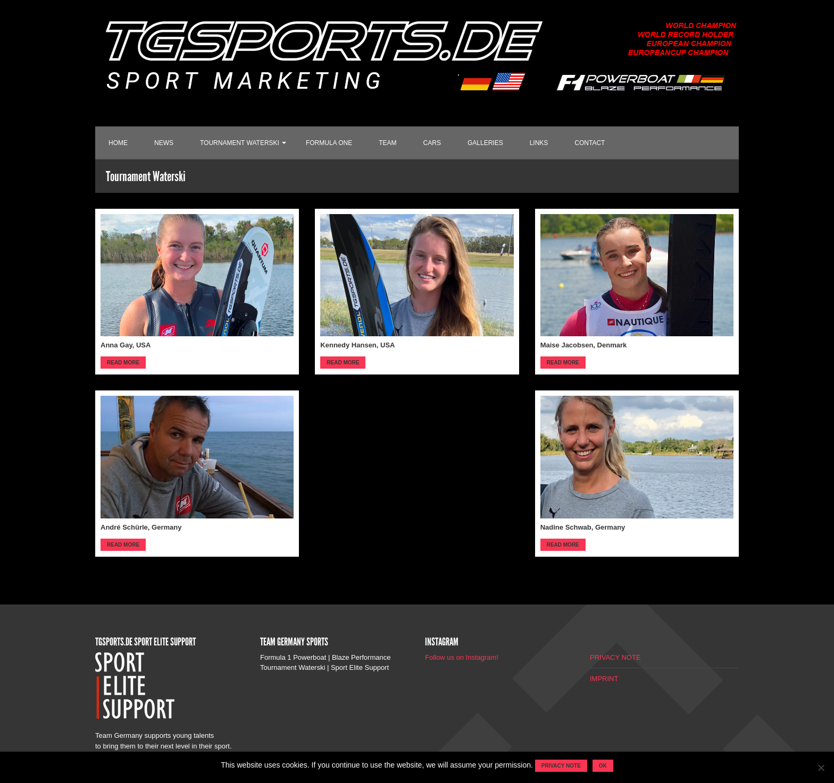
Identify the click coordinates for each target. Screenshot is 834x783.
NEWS (163, 143)
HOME (118, 143)
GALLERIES (485, 143)
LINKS (539, 143)
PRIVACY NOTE (615, 657)
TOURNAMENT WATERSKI (239, 143)
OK (603, 766)
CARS (432, 143)
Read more (123, 362)
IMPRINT (604, 679)
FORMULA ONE (329, 143)
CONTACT (589, 143)
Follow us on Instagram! (461, 657)
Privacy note (561, 766)
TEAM (387, 143)
